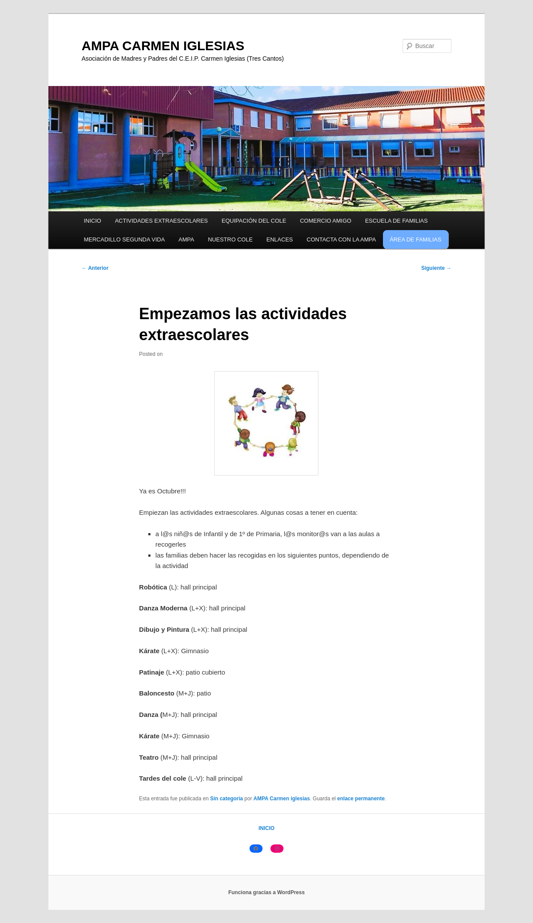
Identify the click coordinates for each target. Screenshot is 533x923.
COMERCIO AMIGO (326, 220)
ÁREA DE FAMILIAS (415, 239)
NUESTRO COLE (230, 239)
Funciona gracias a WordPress (266, 892)
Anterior (95, 268)
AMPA (186, 239)
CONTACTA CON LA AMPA (341, 239)
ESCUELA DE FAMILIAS (396, 220)
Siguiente (436, 268)
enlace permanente (361, 799)
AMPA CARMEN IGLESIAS (163, 45)
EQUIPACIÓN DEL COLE (254, 220)
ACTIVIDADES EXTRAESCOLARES (161, 220)
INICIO (92, 220)
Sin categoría (226, 799)
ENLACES (279, 239)
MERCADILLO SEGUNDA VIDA (124, 239)
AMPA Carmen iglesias (281, 799)
